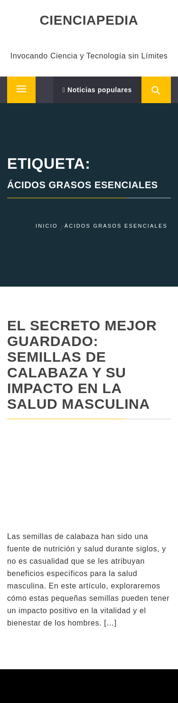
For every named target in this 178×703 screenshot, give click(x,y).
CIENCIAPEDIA (89, 20)
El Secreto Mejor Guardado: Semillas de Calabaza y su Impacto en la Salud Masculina (82, 365)
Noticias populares (97, 90)
